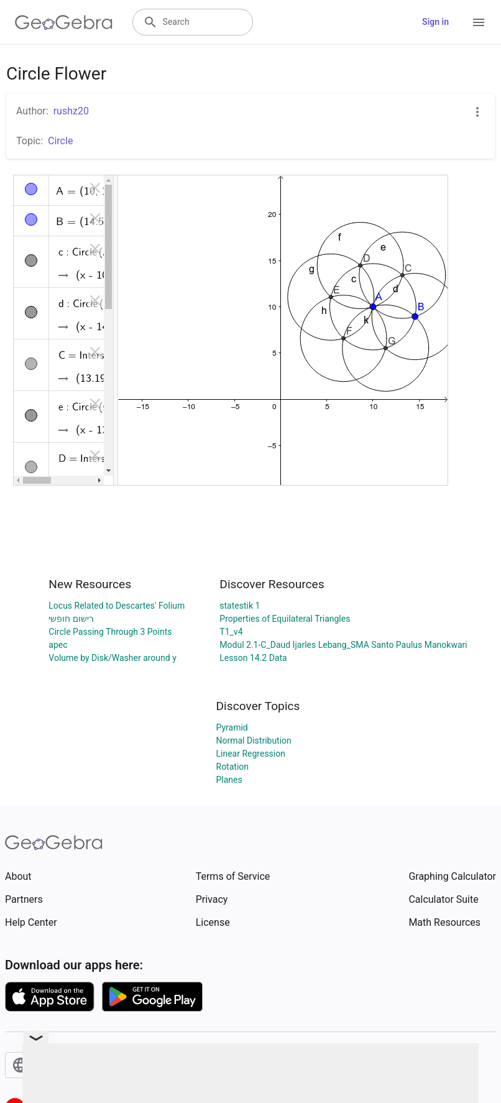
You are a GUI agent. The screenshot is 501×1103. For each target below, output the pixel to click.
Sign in (435, 22)
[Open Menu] (478, 22)
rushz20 (71, 111)
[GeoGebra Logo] (64, 22)
